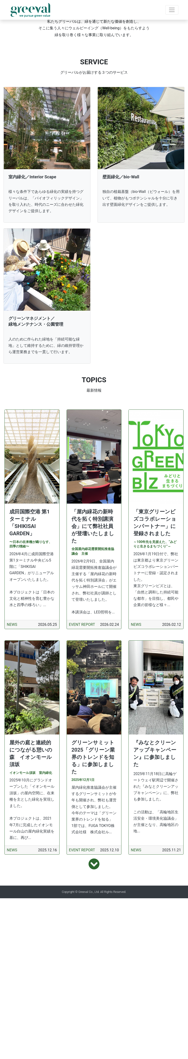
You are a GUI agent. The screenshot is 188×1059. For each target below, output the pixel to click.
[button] (14, 80)
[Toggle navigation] (171, 10)
